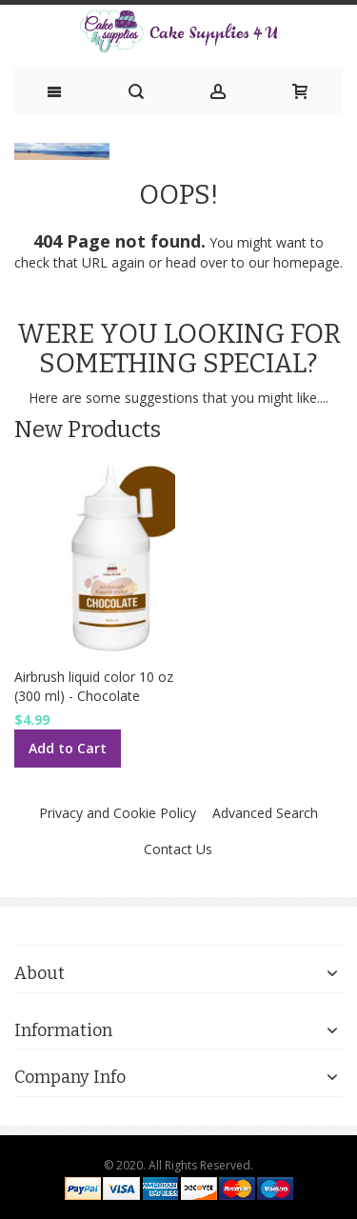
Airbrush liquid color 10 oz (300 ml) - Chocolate (93, 686)
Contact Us (178, 849)
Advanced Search (265, 813)
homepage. (308, 262)
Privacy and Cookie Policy (117, 813)
